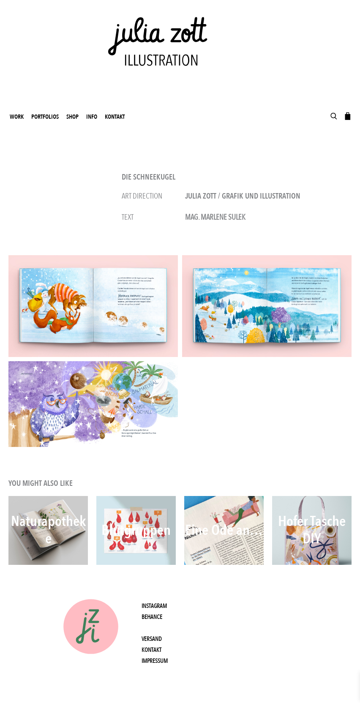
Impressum (155, 661)
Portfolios (45, 117)
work (17, 117)
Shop (72, 117)
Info (91, 117)
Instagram (154, 606)
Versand (152, 639)
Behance (152, 617)
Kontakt (115, 117)
